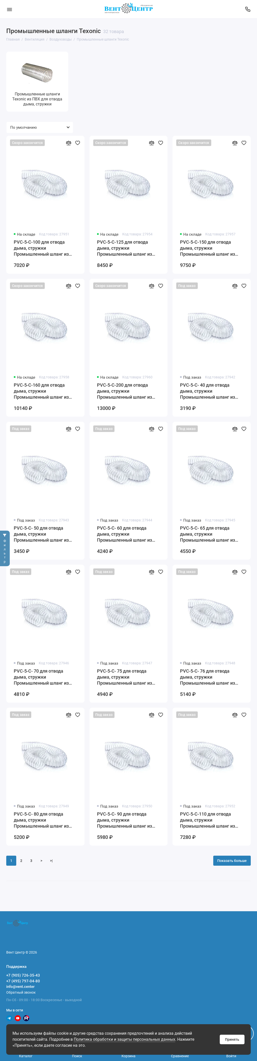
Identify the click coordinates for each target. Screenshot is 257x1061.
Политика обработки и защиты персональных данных (124, 1039)
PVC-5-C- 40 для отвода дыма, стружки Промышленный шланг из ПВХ (207, 391)
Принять (232, 1039)
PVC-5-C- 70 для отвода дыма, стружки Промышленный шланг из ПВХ (41, 677)
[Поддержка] (247, 9)
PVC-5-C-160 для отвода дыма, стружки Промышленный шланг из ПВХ (41, 391)
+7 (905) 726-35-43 (23, 975)
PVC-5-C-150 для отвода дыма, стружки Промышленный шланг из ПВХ (207, 248)
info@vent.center (20, 986)
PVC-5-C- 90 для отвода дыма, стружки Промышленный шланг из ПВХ (124, 820)
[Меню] (9, 9)
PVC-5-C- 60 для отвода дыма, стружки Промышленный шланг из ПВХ (124, 534)
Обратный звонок (21, 992)
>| (51, 861)
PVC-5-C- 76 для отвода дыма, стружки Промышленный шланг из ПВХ (207, 677)
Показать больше (232, 861)
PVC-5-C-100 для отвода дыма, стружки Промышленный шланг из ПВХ (41, 248)
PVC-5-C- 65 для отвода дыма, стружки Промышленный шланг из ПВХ (207, 534)
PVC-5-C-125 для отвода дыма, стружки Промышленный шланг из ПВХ (124, 248)
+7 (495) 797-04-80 (23, 981)
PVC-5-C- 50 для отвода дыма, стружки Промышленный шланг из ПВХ (41, 534)
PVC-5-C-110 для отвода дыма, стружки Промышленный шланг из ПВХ (207, 820)
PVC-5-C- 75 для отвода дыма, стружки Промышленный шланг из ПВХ (124, 677)
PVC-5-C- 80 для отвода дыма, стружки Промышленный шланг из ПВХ (41, 820)
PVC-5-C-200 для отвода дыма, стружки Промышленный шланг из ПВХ (124, 391)
